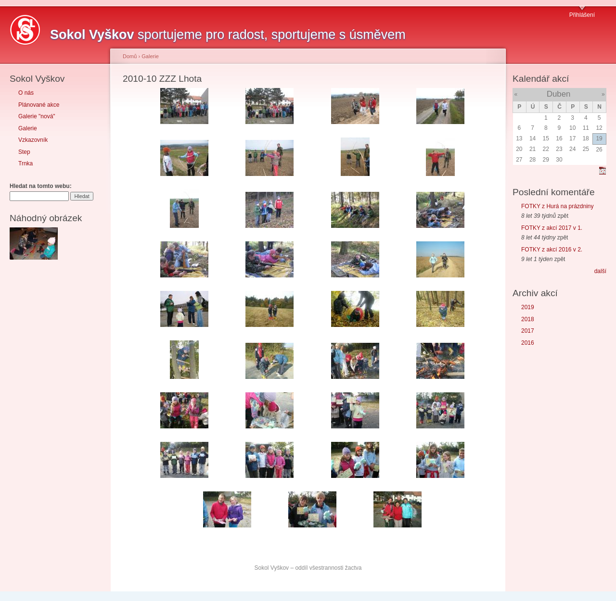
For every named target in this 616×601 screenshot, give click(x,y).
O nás (26, 92)
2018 (527, 319)
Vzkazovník (33, 140)
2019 (527, 307)
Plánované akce (38, 104)
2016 (527, 342)
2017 (527, 330)
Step (24, 152)
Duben (558, 94)
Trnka (25, 163)
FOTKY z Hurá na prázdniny (557, 206)
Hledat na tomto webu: (41, 186)
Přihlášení (582, 15)
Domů (130, 56)
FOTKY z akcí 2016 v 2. (551, 249)
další (600, 271)
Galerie (27, 128)
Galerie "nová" (36, 116)
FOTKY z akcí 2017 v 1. (551, 228)
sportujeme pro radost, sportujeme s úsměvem (228, 34)
